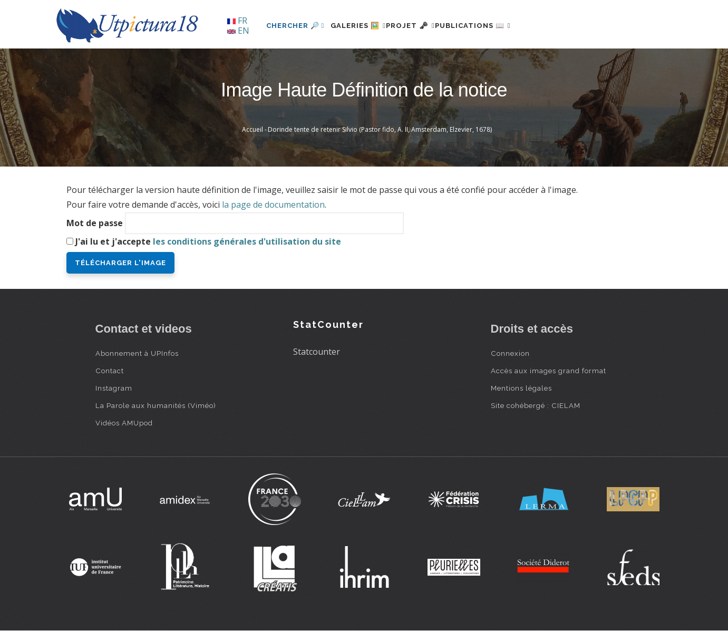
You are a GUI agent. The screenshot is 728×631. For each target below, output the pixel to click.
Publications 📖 (504, 26)
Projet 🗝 (429, 26)
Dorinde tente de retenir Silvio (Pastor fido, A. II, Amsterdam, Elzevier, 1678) (380, 129)
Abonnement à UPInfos (137, 353)
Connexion (510, 353)
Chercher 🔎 (295, 26)
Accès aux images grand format (548, 370)
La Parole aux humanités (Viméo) (155, 405)
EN (238, 30)
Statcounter (316, 351)
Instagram (113, 388)
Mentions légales (521, 388)
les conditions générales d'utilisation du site (247, 241)
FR (237, 20)
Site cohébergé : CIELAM (535, 405)
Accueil (252, 129)
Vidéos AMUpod (124, 423)
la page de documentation (273, 204)
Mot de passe (94, 223)
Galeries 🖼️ (364, 26)
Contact (109, 370)
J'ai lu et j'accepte (208, 241)
